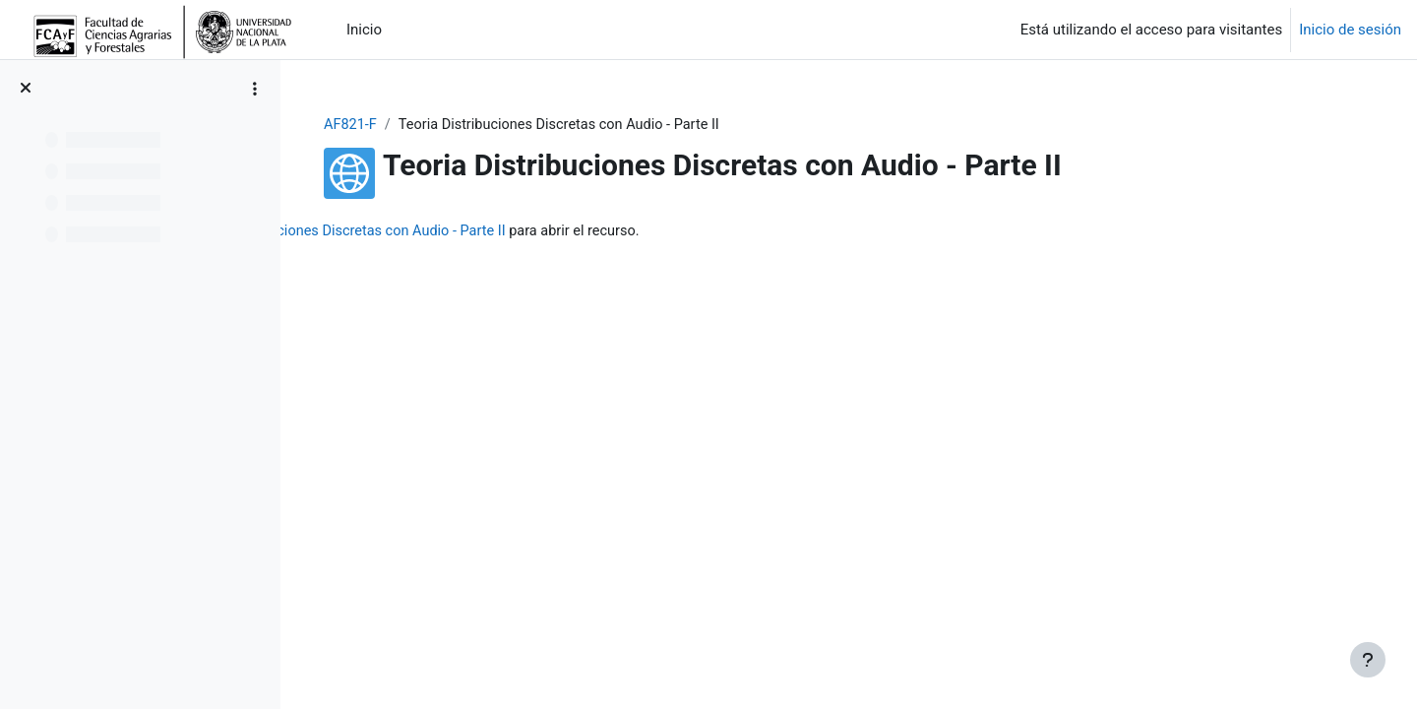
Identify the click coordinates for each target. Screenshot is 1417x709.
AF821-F (467, 125)
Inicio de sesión (1350, 29)
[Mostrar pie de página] (1368, 659)
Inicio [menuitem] (364, 29)
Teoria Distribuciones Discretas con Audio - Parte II (630, 231)
